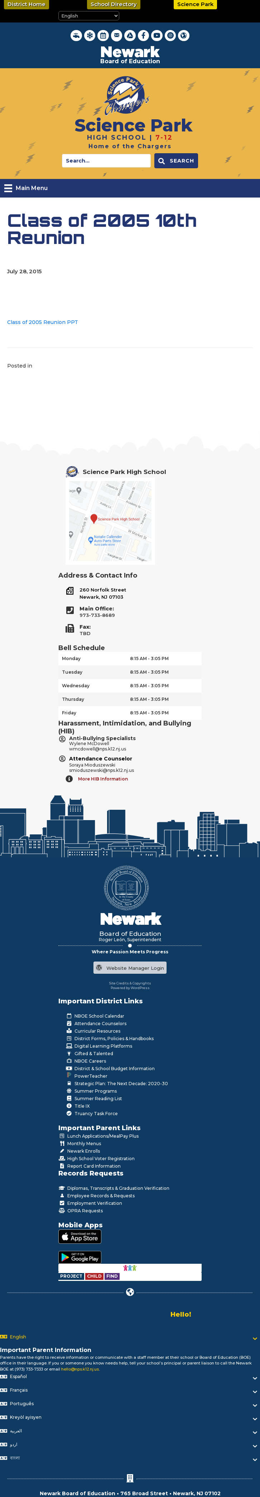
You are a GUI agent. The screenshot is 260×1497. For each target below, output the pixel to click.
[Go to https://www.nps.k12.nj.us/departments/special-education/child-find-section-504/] (71, 1276)
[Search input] (106, 161)
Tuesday (72, 672)
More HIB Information (103, 779)
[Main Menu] (26, 188)
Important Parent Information (45, 1350)
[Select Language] (88, 15)
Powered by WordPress (130, 988)
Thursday (73, 699)
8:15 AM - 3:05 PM (149, 658)
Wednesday (76, 685)
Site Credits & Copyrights (130, 983)
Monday (71, 658)
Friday (69, 712)
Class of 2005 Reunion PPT (42, 322)
